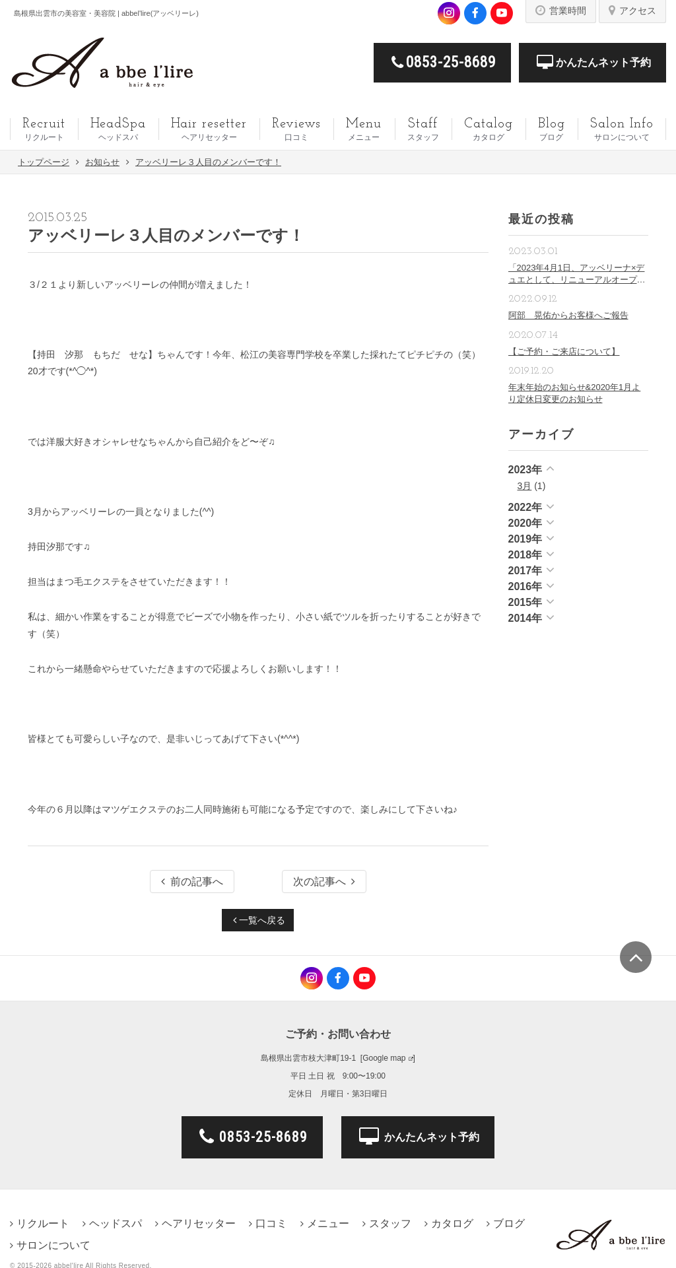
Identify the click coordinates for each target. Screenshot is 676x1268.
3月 (525, 486)
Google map (383, 1058)
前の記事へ (192, 881)
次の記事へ (324, 881)
